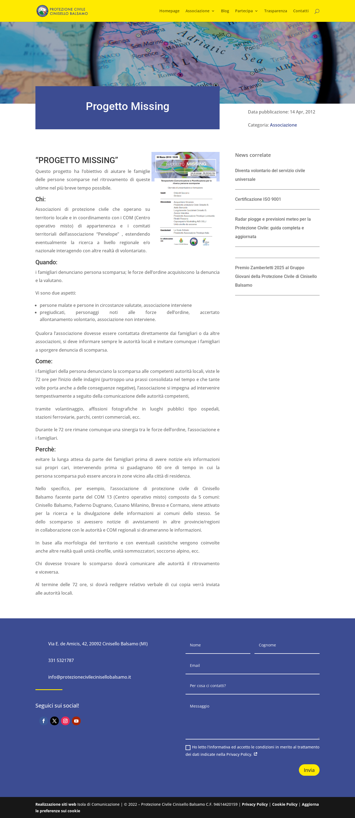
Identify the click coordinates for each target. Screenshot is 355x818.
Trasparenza (275, 11)
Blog (225, 11)
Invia (309, 770)
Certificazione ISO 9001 (258, 199)
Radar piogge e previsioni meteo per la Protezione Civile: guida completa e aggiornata (273, 228)
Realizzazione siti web (55, 804)
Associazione (198, 11)
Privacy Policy (255, 804)
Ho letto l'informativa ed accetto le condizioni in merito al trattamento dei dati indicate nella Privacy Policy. (252, 750)
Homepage (169, 11)
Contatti (301, 11)
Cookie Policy (285, 804)
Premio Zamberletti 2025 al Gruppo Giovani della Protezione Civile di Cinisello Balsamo (276, 276)
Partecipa (244, 11)
